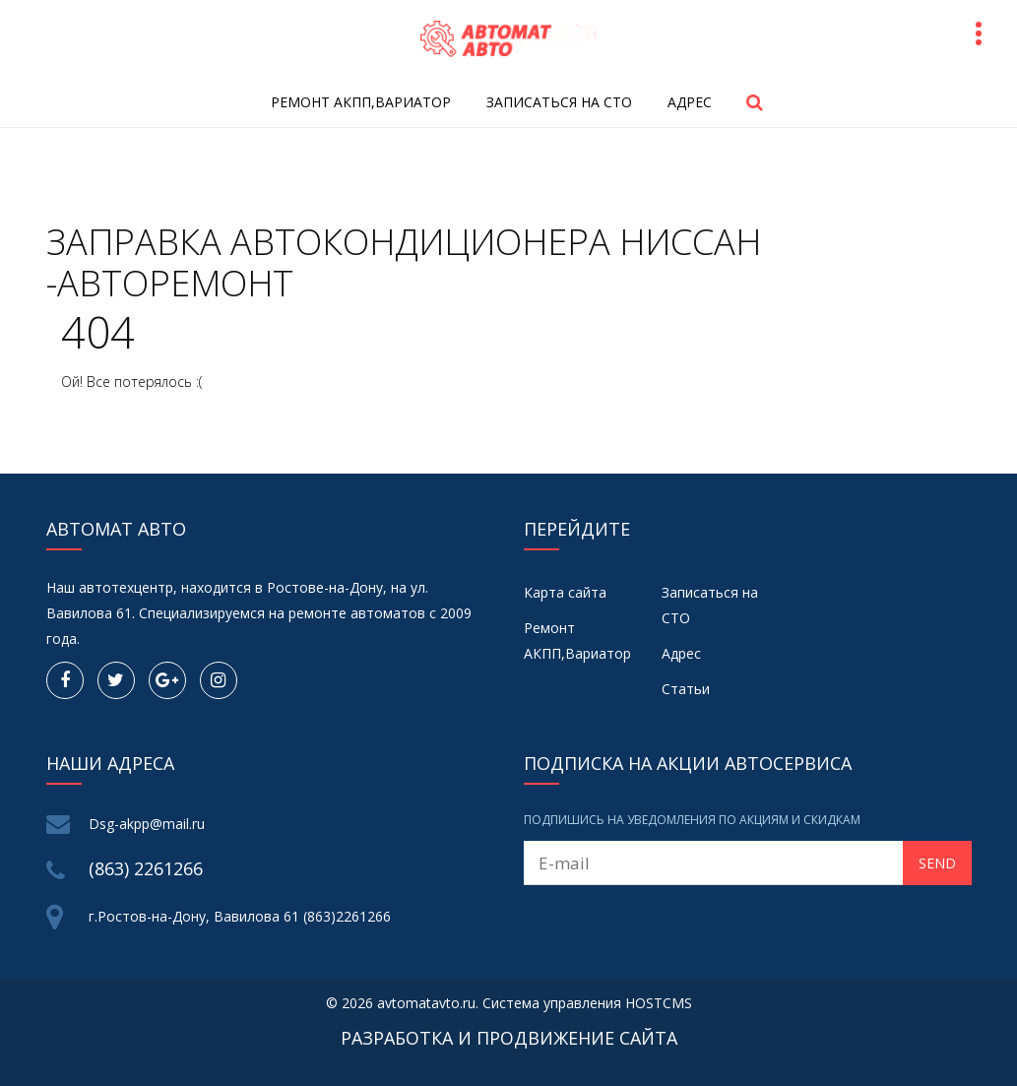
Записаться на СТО (559, 102)
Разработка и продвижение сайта (509, 1038)
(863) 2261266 (146, 868)
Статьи (686, 688)
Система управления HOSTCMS (587, 1002)
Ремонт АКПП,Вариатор (361, 102)
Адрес (689, 102)
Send (937, 863)
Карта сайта (565, 592)
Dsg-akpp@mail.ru (147, 823)
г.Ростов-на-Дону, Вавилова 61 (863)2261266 (240, 916)
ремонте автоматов (356, 613)
